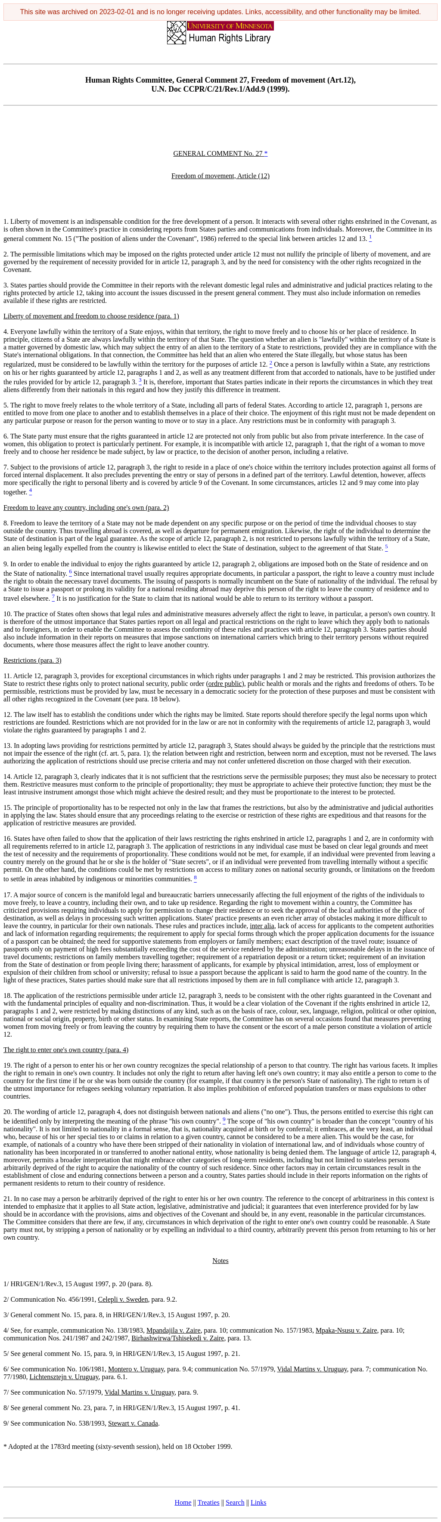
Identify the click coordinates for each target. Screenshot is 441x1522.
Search (235, 1502)
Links (258, 1502)
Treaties (209, 1502)
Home (183, 1502)
